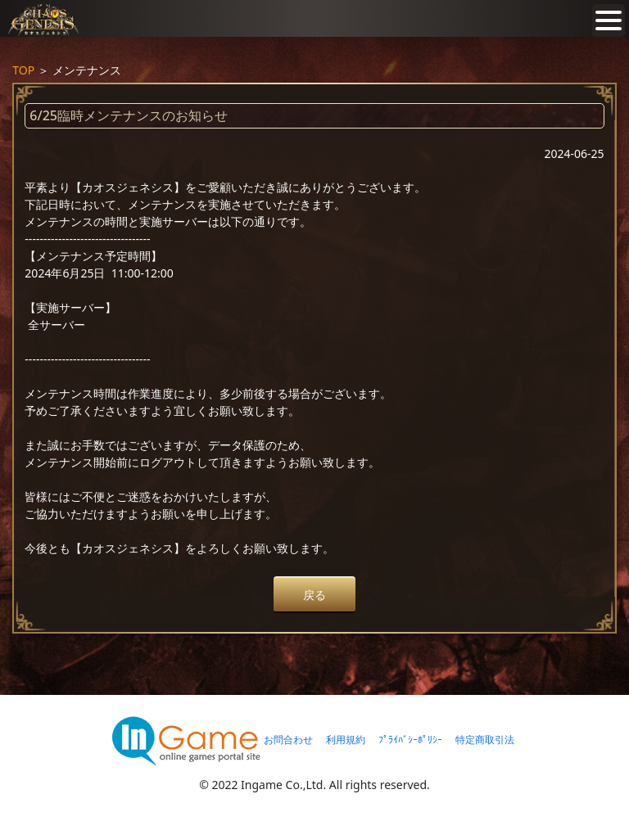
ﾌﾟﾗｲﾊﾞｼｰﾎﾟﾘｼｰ (410, 740)
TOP (23, 70)
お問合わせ (288, 740)
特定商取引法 (484, 740)
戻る (314, 594)
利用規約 (345, 740)
